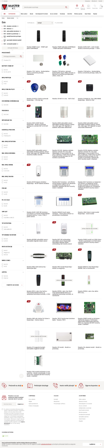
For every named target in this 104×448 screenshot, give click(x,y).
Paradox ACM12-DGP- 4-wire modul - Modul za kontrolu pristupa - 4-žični (89, 47)
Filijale (30, 401)
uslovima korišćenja (46, 444)
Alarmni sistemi (10, 18)
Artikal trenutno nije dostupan (89, 36)
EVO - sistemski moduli (10, 44)
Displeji (81, 421)
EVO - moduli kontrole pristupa (11, 37)
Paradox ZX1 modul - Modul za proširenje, (61, 348)
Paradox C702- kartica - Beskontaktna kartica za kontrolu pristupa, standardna (38, 72)
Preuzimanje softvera (59, 403)
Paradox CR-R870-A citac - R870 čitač (63, 99)
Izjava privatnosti (33, 403)
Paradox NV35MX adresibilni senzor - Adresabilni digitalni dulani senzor (38, 240)
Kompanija (87, 1)
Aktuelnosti (94, 1)
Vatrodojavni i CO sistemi (85, 403)
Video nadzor (82, 399)
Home (3, 18)
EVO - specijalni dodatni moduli (11, 40)
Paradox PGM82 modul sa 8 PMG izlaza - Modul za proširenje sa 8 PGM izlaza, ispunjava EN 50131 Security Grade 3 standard (89, 242)
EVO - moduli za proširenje (11, 34)
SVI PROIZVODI (9, 14)
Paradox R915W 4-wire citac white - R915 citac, (88, 292)
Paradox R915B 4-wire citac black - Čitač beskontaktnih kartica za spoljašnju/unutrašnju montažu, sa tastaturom (62, 293)
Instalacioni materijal (84, 414)
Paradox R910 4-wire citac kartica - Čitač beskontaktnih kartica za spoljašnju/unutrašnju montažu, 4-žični (38, 292)
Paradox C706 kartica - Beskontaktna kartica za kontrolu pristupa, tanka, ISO (89, 72)
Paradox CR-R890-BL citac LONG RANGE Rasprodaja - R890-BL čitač (89, 99)
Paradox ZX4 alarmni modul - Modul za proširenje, (89, 348)
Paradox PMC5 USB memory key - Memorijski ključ (36, 267)
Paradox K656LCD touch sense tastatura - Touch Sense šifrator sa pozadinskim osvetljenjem (62, 213)
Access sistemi (83, 406)
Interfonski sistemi (84, 410)
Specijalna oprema (83, 417)
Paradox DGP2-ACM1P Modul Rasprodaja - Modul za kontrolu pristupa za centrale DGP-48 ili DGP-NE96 (37, 125)
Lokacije (4, 1)
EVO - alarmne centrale (10, 26)
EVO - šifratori (8, 28)
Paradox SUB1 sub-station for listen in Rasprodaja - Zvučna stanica (38, 319)
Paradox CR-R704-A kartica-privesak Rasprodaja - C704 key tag (37, 99)
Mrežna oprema (83, 412)
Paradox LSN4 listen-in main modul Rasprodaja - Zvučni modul (88, 213)
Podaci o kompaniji (33, 406)
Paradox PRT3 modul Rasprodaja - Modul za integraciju (62, 267)
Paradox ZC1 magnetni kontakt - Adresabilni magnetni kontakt (36, 348)
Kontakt (100, 1)
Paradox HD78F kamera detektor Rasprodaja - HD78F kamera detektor (38, 182)
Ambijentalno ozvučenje (85, 408)
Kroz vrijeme (32, 399)
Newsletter (57, 401)
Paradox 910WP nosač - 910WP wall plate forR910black (37, 47)
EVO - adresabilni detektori (11, 31)
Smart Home (82, 419)
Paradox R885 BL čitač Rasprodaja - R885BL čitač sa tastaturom (88, 267)
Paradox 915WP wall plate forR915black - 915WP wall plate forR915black (63, 47)
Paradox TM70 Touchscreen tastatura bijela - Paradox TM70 (63, 319)
